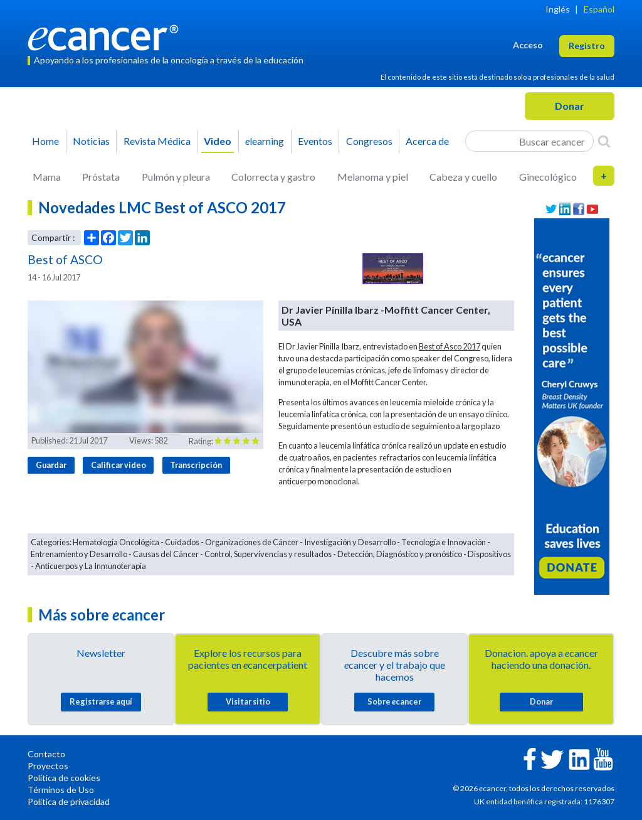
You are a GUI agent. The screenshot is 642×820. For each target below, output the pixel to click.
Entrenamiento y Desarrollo (79, 554)
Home (45, 141)
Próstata (101, 177)
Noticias (91, 141)
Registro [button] (587, 45)
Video (217, 141)
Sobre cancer (394, 701)
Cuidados (182, 542)
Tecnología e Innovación (443, 542)
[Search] (604, 141)
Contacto (46, 753)
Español (599, 9)
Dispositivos (489, 554)
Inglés (557, 9)
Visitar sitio (248, 701)
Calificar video (118, 465)
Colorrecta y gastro (273, 177)
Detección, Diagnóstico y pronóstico (399, 554)
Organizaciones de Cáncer (251, 542)
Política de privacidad (69, 801)
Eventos (315, 141)
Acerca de (427, 141)
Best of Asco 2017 (449, 346)
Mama (47, 177)
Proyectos (48, 765)
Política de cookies (64, 777)
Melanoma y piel (372, 177)
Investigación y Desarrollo (350, 542)
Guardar (51, 465)
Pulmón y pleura (176, 177)
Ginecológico (548, 177)
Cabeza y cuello (463, 177)
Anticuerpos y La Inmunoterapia (90, 566)
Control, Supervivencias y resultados (268, 554)
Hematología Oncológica (116, 542)
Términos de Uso (61, 789)
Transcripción (196, 465)
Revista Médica (157, 141)
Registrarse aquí (101, 701)
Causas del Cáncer (166, 554)
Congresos (369, 141)
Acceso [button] (528, 45)
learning (264, 141)
